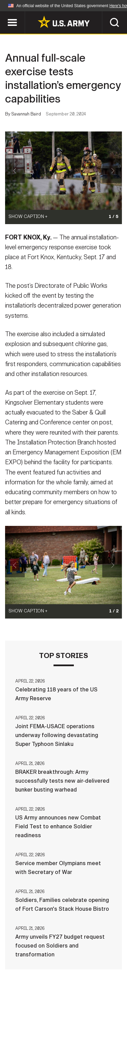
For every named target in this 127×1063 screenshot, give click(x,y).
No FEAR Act (31, 1042)
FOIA (110, 1033)
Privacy (96, 1024)
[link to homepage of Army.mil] (63, 22)
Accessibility (74, 1033)
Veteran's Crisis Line (84, 1042)
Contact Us (60, 1024)
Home (27, 1024)
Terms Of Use (27, 1033)
